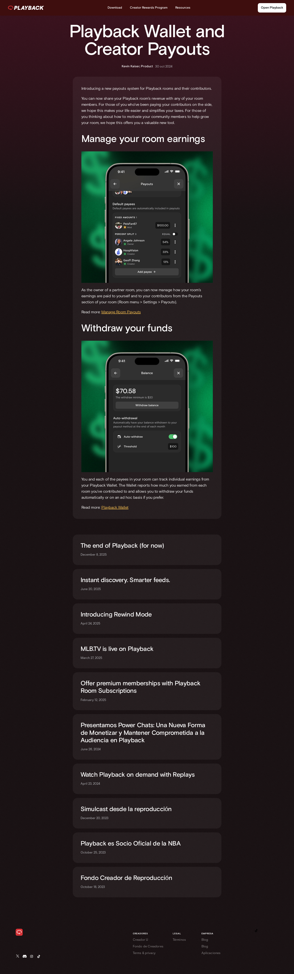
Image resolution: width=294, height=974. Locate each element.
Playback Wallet (115, 507)
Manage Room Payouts (121, 312)
